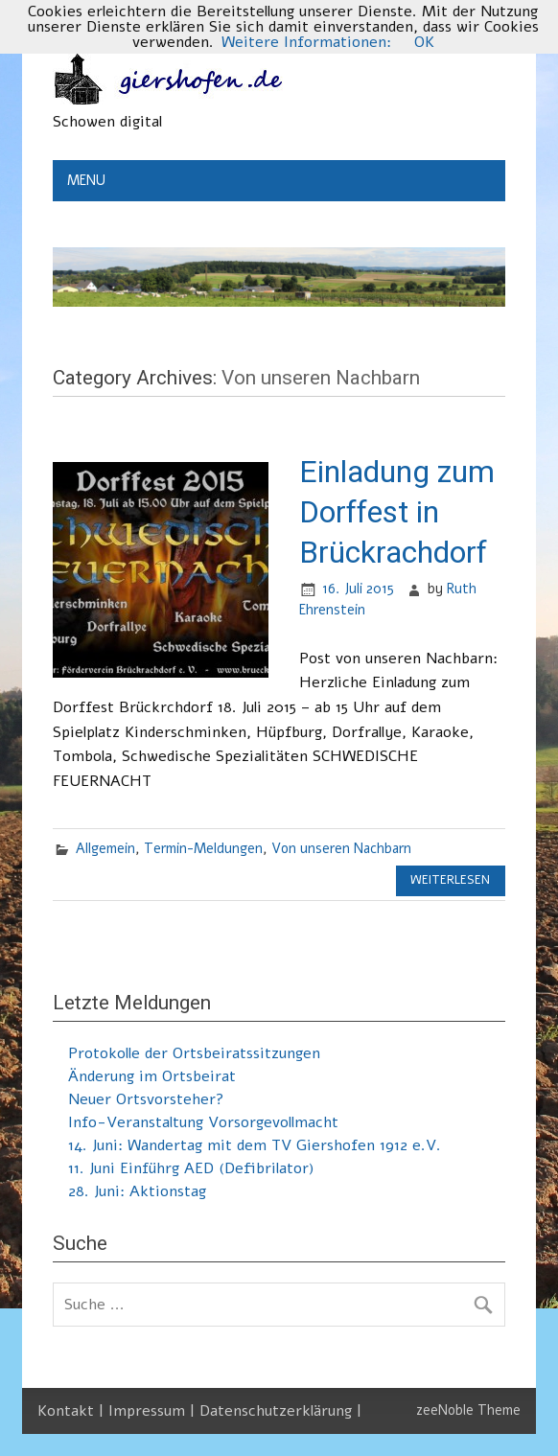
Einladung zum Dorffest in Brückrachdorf (397, 511)
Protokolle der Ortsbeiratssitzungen (194, 1053)
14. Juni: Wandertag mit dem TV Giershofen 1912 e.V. (254, 1145)
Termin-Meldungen (203, 848)
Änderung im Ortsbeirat (152, 1076)
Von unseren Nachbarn (341, 848)
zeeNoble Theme (468, 1410)
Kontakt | (72, 1410)
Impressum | (153, 1410)
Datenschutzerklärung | (280, 1410)
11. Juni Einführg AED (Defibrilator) (191, 1168)
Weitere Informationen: (306, 42)
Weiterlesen (450, 880)
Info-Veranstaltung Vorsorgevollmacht (203, 1122)
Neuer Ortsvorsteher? (146, 1099)
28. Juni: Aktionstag (137, 1191)
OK (424, 42)
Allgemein (105, 848)
